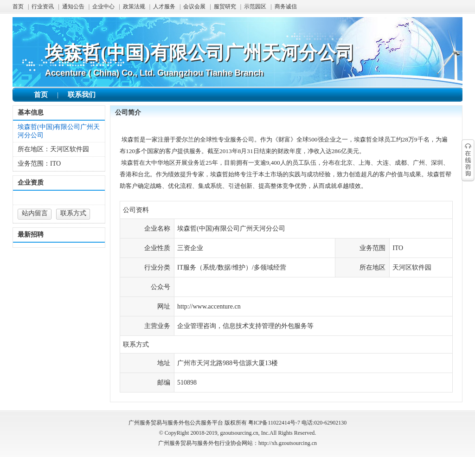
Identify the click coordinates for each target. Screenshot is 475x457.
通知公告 (73, 6)
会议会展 (194, 6)
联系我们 (82, 94)
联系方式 (73, 213)
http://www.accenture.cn (209, 306)
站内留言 (35, 213)
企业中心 (103, 6)
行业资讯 (43, 6)
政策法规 (134, 6)
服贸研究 (225, 6)
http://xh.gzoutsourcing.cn (287, 443)
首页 (18, 6)
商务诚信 (286, 6)
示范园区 (255, 6)
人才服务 (164, 6)
